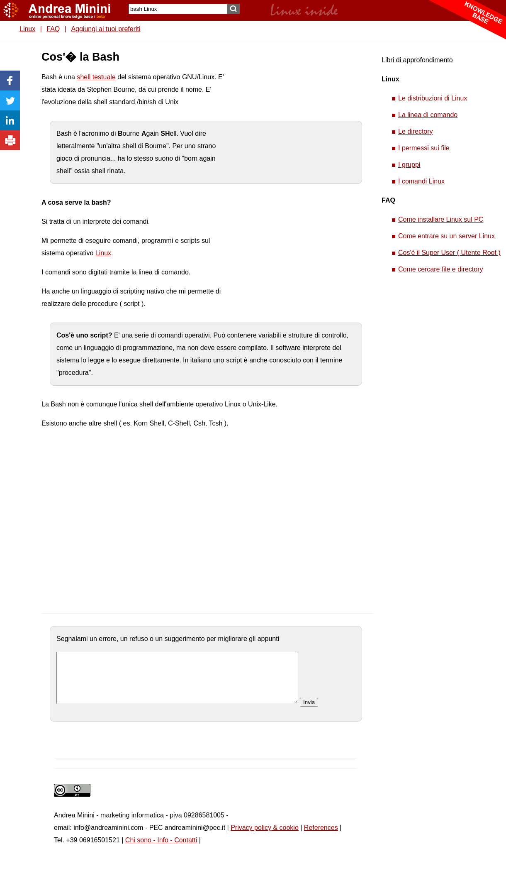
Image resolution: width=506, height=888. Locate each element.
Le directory (415, 131)
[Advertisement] (295, 174)
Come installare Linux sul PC (440, 219)
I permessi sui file (424, 148)
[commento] (177, 683)
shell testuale (96, 77)
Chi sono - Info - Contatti (161, 850)
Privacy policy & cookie (265, 837)
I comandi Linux (421, 181)
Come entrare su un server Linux (446, 236)
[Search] (178, 9)
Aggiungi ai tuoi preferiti (105, 28)
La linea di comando (427, 114)
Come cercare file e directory (440, 269)
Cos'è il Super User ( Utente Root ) (449, 252)
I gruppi (409, 164)
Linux (27, 28)
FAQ (53, 28)
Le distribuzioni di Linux (432, 98)
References (321, 837)
